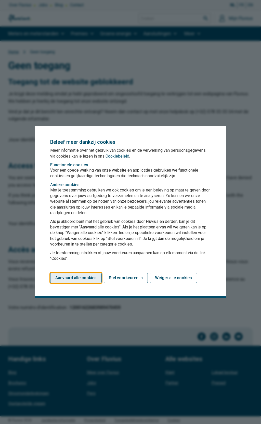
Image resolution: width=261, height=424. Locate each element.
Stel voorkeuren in (126, 277)
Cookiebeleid (117, 156)
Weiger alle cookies (173, 277)
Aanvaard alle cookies (76, 277)
